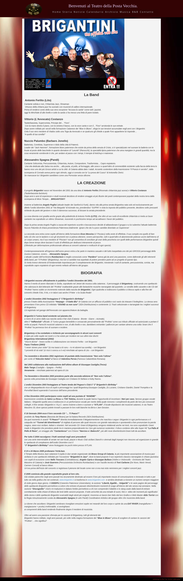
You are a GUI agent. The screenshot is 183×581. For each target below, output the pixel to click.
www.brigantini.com (96, 480)
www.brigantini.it (66, 480)
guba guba (176, 579)
